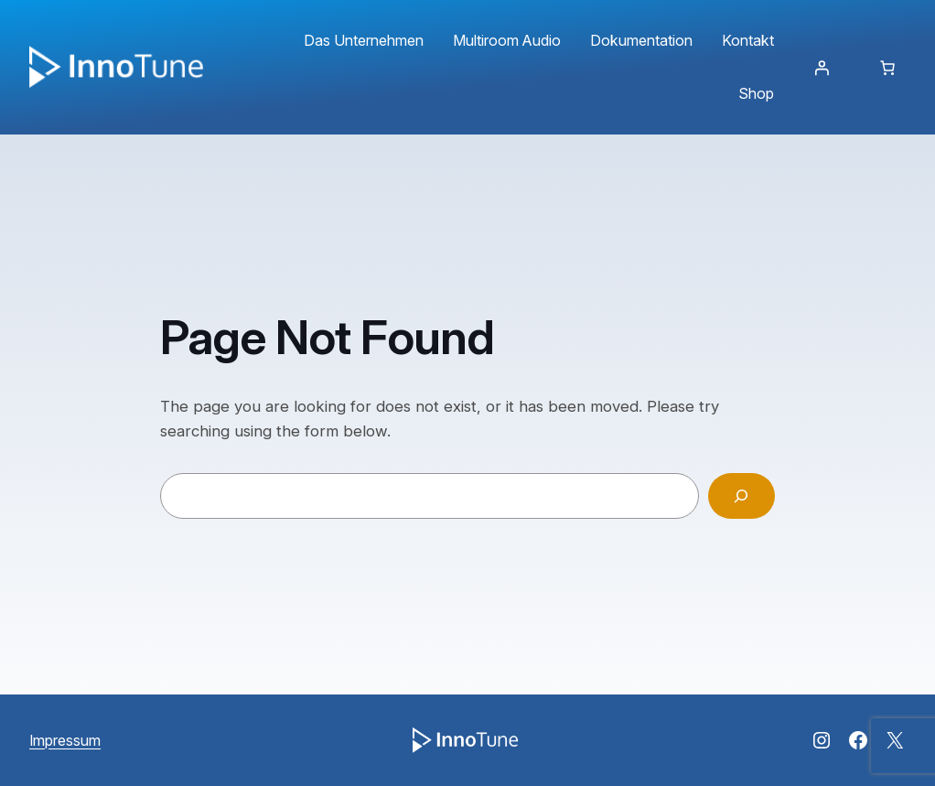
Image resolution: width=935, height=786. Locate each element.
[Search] (741, 496)
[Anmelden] (821, 67)
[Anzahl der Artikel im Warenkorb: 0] (887, 67)
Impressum (65, 740)
